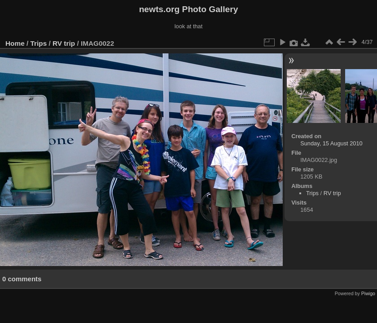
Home (15, 43)
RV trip (64, 43)
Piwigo (368, 293)
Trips (39, 43)
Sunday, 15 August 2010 (331, 143)
